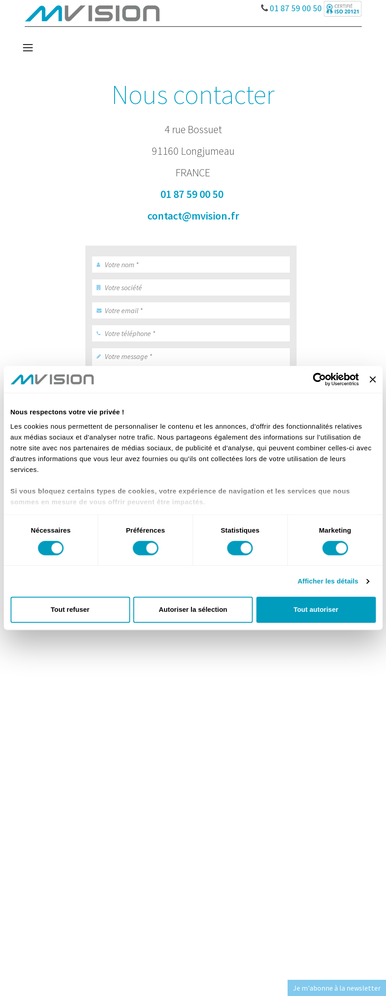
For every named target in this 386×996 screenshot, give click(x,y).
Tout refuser (70, 610)
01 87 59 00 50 (291, 6)
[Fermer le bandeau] (372, 379)
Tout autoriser (315, 610)
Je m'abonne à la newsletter (337, 987)
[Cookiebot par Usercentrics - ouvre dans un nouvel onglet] (319, 379)
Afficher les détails (327, 581)
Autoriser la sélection (193, 610)
